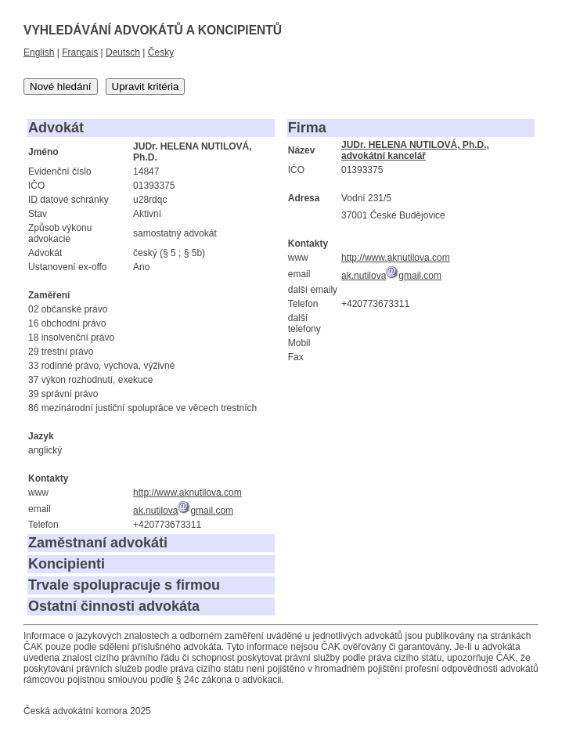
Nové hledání (61, 86)
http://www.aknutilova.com (187, 492)
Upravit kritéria (145, 86)
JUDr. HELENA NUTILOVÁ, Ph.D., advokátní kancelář (415, 150)
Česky (161, 52)
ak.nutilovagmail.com (183, 510)
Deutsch (123, 52)
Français (80, 52)
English (38, 52)
